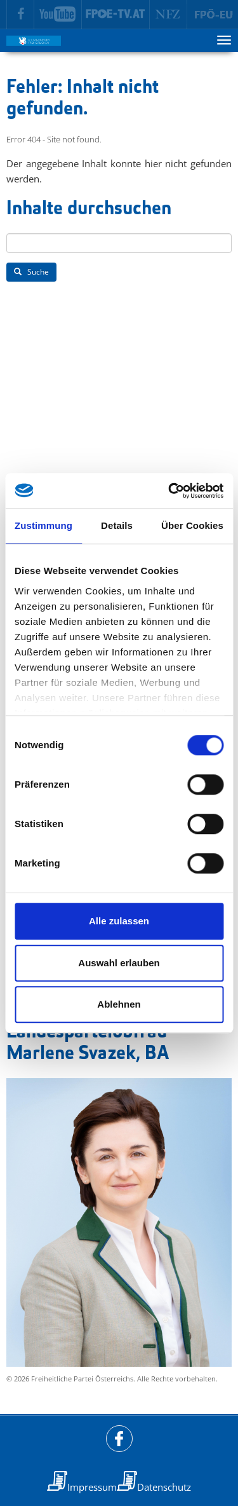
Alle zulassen (119, 920)
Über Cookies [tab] (192, 525)
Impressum (92, 1487)
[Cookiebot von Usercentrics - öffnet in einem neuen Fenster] (169, 491)
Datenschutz (164, 1487)
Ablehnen (118, 1004)
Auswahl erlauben (118, 962)
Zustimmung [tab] (43, 525)
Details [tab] (117, 525)
